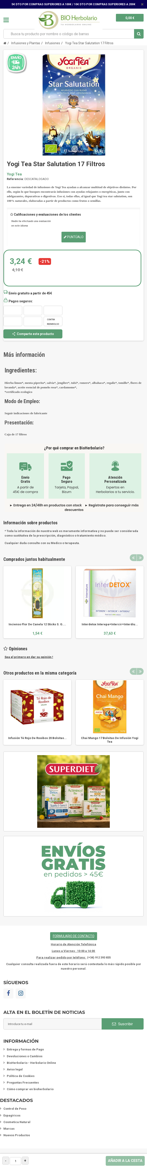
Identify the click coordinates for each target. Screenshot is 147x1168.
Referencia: (15, 179)
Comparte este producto (33, 334)
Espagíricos (11, 1115)
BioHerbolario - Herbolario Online (31, 1063)
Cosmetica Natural (16, 1122)
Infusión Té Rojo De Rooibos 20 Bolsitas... (37, 738)
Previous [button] (133, 557)
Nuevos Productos (16, 1135)
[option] (37, 602)
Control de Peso (14, 1108)
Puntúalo (73, 237)
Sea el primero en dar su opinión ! (29, 657)
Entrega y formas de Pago (25, 1049)
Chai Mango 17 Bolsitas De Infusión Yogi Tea (109, 739)
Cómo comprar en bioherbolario (30, 1089)
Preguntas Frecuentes (23, 1082)
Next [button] (140, 557)
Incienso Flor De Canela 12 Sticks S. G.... (37, 624)
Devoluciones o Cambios (24, 1056)
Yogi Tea (14, 174)
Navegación (6, 20)
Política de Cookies (20, 1076)
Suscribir (122, 1024)
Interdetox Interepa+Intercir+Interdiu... (110, 624)
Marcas (9, 1128)
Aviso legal (15, 1069)
